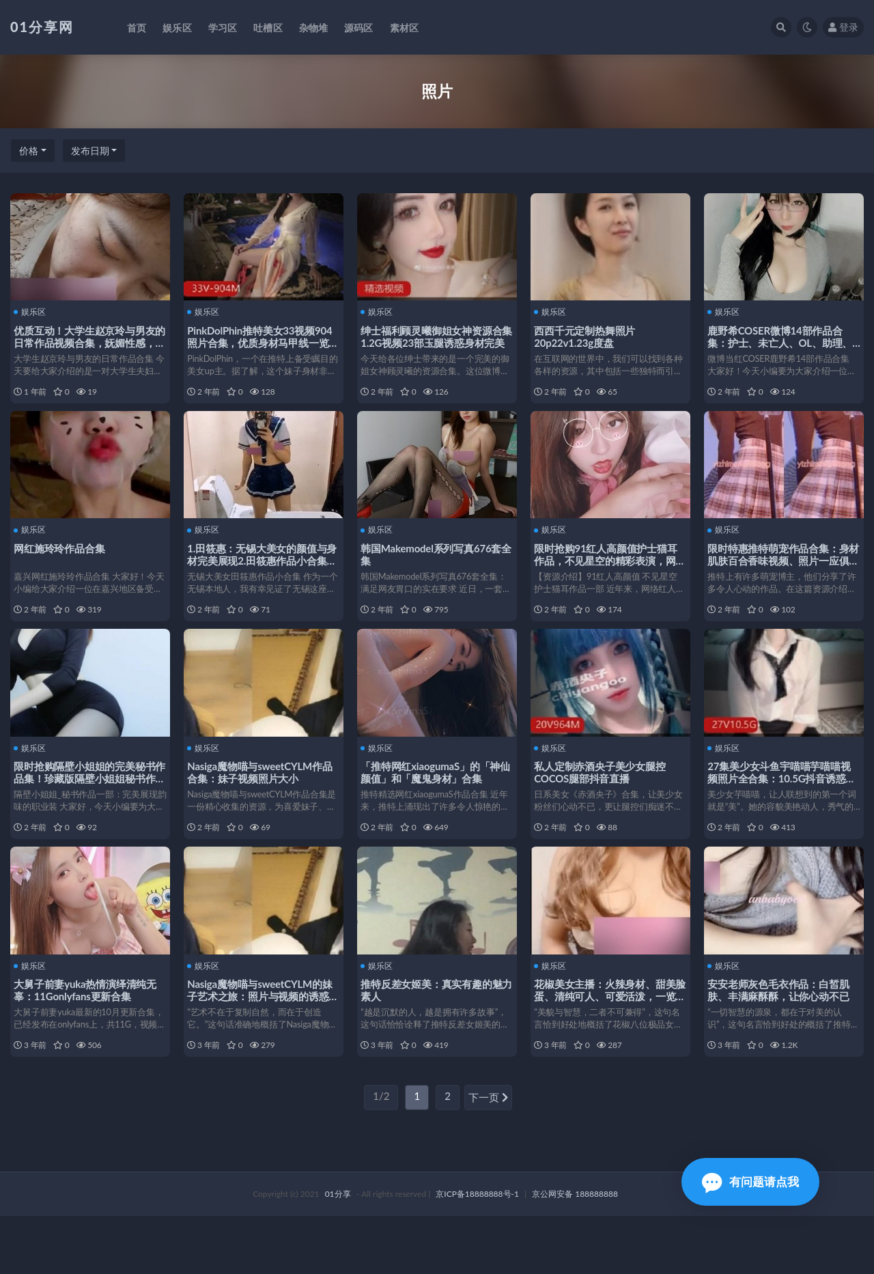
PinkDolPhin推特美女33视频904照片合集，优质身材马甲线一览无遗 (263, 341)
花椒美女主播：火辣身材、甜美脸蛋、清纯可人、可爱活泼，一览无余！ (608, 1040)
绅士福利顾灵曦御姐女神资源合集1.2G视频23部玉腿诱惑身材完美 (436, 341)
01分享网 (42, 26)
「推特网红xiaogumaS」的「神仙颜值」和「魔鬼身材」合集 (433, 801)
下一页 (488, 1156)
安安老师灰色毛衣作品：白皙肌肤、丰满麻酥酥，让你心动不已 (781, 1034)
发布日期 (90, 150)
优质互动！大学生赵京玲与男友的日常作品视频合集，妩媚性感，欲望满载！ (87, 341)
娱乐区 (33, 311)
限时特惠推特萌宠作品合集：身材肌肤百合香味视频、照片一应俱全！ (781, 574)
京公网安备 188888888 (575, 1252)
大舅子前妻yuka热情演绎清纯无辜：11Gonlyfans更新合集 (88, 1034)
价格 (28, 150)
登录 (843, 27)
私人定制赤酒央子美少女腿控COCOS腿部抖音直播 (602, 801)
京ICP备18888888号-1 (477, 1252)
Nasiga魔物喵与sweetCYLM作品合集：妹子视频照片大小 (263, 801)
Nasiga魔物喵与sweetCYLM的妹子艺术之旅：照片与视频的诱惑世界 (263, 1040)
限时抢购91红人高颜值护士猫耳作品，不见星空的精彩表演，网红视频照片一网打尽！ (608, 574)
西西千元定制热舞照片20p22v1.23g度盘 (587, 335)
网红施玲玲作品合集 (62, 562)
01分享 (338, 1252)
